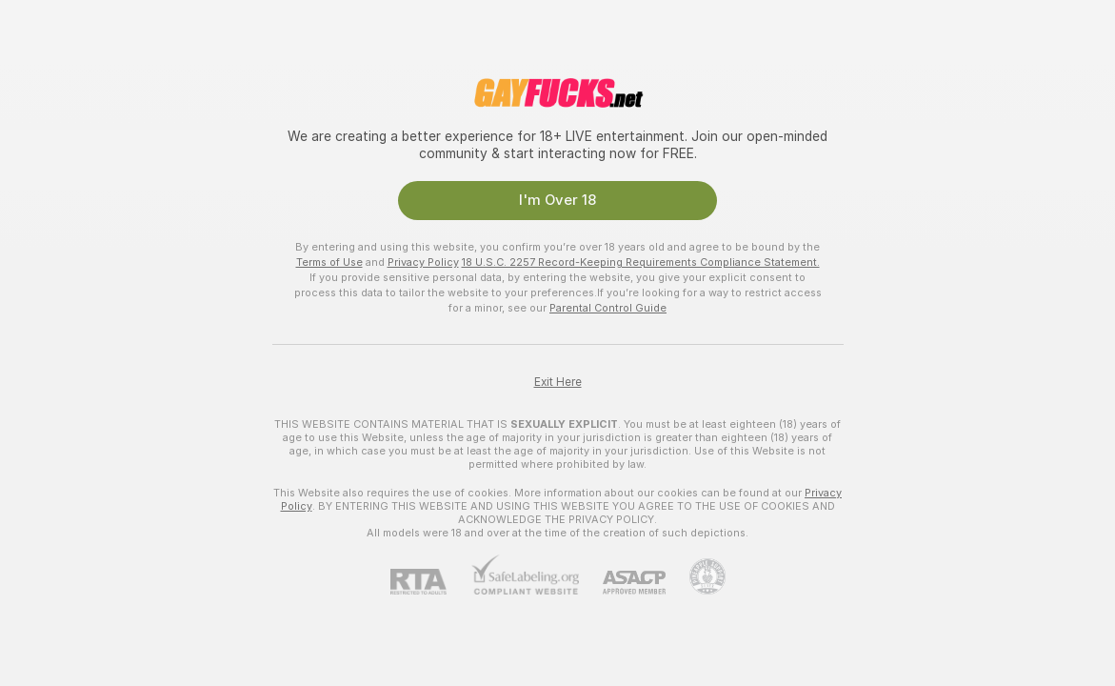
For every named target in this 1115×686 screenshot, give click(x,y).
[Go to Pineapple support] (696, 576)
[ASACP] (622, 583)
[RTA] (430, 582)
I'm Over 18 (557, 200)
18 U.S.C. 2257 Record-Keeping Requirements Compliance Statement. (641, 262)
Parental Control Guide (608, 307)
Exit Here (558, 382)
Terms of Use (329, 262)
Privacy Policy (423, 262)
